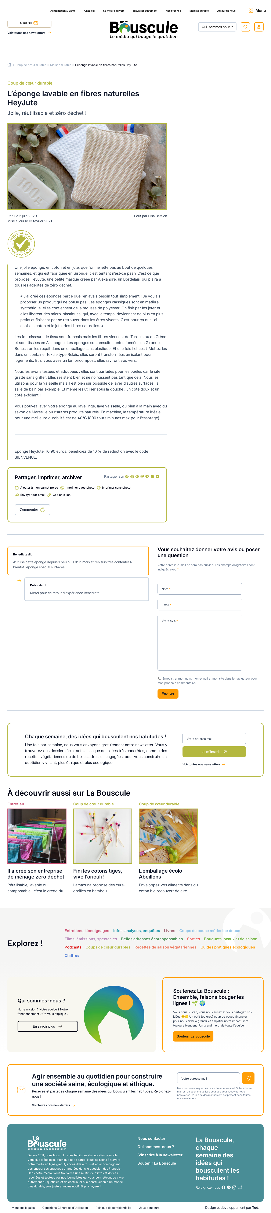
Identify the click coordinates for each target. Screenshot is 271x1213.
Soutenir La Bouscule (193, 1036)
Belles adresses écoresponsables (152, 939)
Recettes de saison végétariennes (165, 947)
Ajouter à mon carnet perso (39, 487)
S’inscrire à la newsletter (160, 1155)
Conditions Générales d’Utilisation (65, 1207)
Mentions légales (23, 1207)
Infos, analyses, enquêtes (136, 930)
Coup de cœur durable (30, 65)
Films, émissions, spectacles (91, 939)
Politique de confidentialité (113, 1207)
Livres (169, 930)
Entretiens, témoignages (87, 930)
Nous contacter (151, 1138)
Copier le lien (62, 494)
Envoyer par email (32, 494)
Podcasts (73, 947)
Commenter (28, 509)
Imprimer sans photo (116, 487)
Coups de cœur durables (108, 947)
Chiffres (72, 955)
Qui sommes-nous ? (155, 1146)
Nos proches (150, 49)
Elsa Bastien (157, 216)
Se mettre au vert (81, 49)
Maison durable (60, 65)
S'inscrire (29, 23)
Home (9, 65)
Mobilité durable (180, 49)
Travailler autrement (118, 49)
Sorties (193, 939)
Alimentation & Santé (24, 49)
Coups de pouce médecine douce (209, 930)
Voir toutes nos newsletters (26, 32)
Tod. (255, 1207)
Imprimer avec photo (80, 487)
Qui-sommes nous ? (217, 27)
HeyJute (36, 451)
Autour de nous (212, 49)
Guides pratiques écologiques (227, 947)
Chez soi (55, 49)
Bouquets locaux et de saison (230, 939)
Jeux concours (149, 1207)
